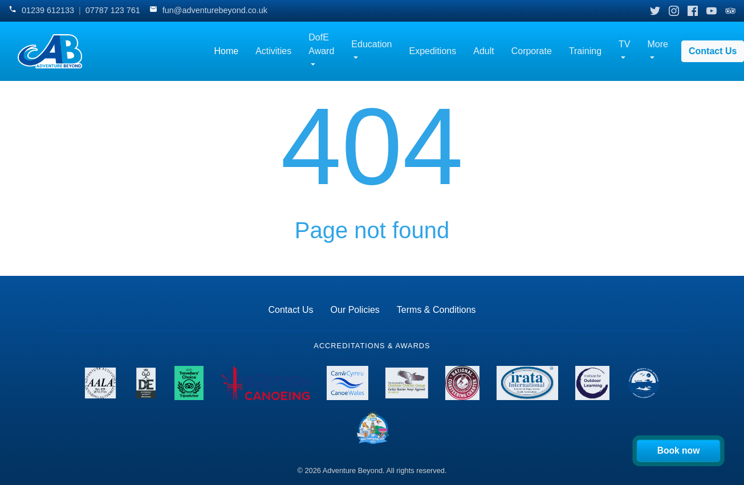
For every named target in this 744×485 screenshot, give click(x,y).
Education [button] (371, 44)
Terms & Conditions (436, 310)
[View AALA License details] (101, 383)
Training (585, 51)
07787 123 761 (113, 10)
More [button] (658, 44)
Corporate (531, 51)
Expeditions (433, 51)
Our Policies (355, 310)
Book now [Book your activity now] (678, 450)
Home (226, 51)
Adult (483, 51)
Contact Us (290, 310)
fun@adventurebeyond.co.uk (214, 10)
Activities (273, 51)
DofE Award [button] (321, 44)
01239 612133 (48, 10)
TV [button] (624, 44)
